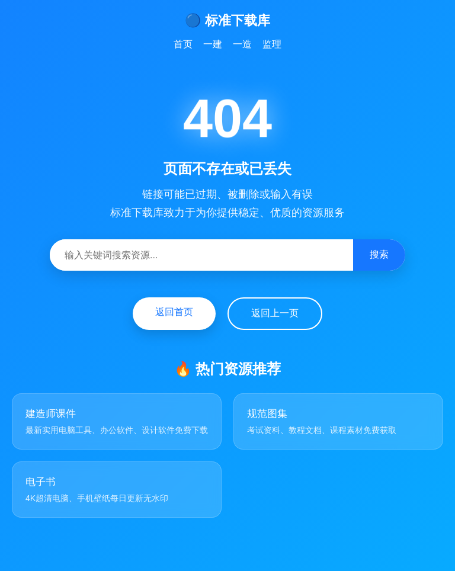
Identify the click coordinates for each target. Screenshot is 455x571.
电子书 (40, 481)
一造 (242, 44)
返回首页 (174, 312)
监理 (271, 44)
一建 (212, 44)
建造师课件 (50, 413)
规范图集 (267, 413)
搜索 (379, 254)
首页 (183, 44)
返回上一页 (275, 313)
